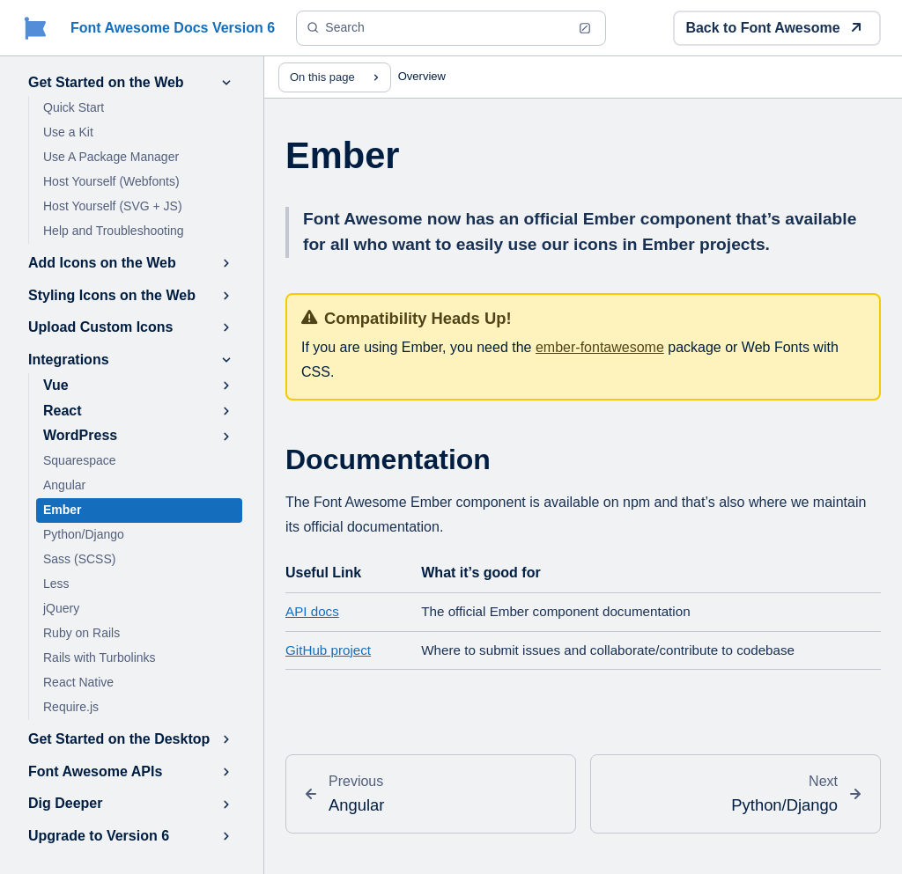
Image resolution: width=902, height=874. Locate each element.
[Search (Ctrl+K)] (451, 28)
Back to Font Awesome (773, 27)
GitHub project (328, 650)
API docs (312, 611)
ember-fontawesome (600, 347)
